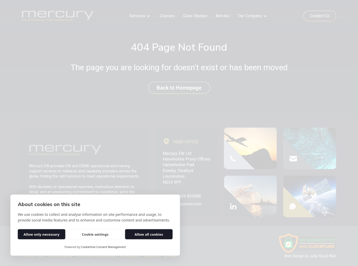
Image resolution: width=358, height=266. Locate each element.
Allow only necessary (41, 234)
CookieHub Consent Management (103, 247)
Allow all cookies (149, 234)
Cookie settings (95, 234)
